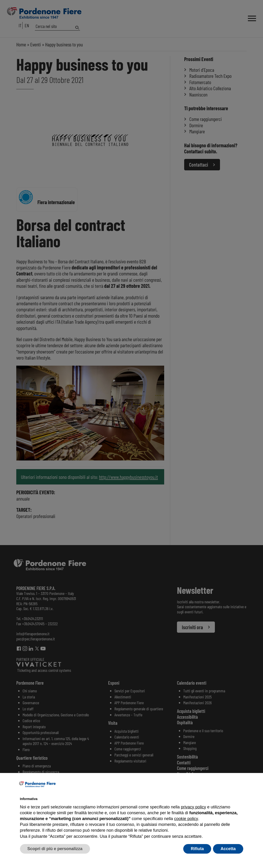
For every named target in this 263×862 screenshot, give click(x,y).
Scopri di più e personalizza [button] (55, 848)
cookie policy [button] (186, 818)
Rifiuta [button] (197, 848)
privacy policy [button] (193, 807)
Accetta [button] (228, 848)
